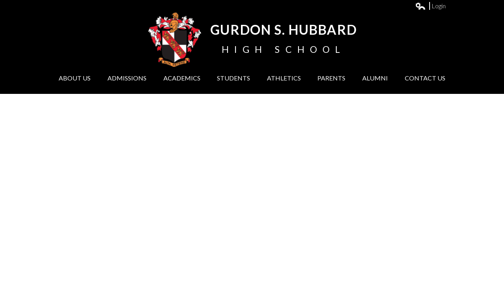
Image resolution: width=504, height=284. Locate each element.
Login (431, 6)
